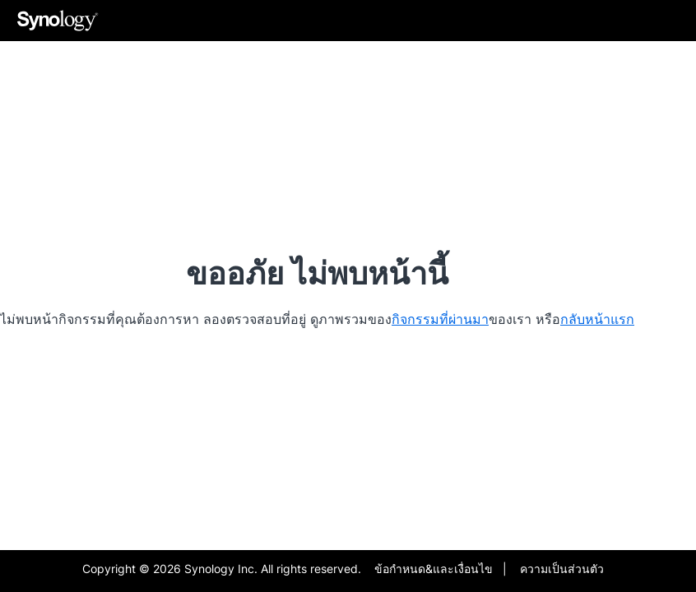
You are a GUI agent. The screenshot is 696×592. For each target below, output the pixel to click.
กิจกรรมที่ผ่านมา (440, 319)
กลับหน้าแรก (597, 319)
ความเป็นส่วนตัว (562, 569)
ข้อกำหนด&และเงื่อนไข (433, 569)
